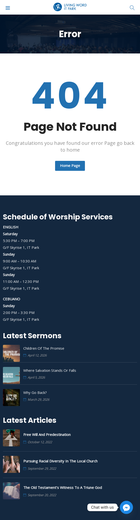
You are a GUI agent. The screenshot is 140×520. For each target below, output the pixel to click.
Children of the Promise (43, 348)
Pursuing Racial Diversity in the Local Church (60, 461)
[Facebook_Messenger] (126, 507)
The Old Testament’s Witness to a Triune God (62, 487)
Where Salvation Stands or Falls (49, 370)
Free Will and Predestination (47, 434)
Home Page (70, 165)
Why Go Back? (35, 392)
